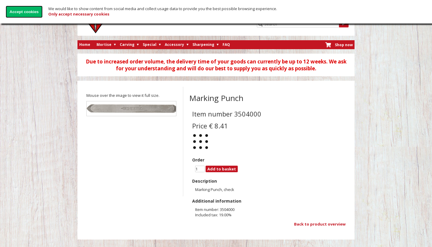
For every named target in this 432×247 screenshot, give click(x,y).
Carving (127, 44)
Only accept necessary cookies (78, 14)
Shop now (344, 44)
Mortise (104, 44)
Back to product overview (320, 224)
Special (149, 44)
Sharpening (203, 44)
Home (84, 44)
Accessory (174, 44)
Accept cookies (24, 12)
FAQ (226, 44)
